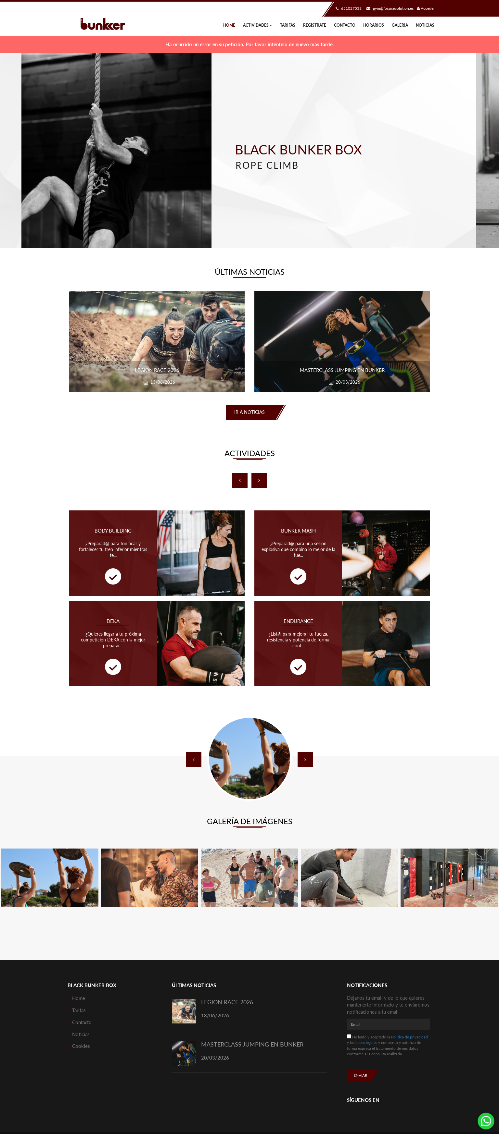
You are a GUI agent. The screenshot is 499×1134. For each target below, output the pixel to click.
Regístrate (314, 25)
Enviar (360, 1075)
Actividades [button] (257, 25)
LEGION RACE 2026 (227, 1002)
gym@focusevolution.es (389, 8)
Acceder (426, 8)
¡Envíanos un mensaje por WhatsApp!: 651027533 (486, 1121)
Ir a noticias (249, 412)
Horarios (373, 25)
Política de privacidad (409, 1037)
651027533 (348, 8)
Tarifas (287, 25)
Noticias (425, 25)
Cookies (81, 1046)
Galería (400, 25)
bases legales (366, 1042)
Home (229, 25)
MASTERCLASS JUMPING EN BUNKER (252, 1044)
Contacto (344, 25)
